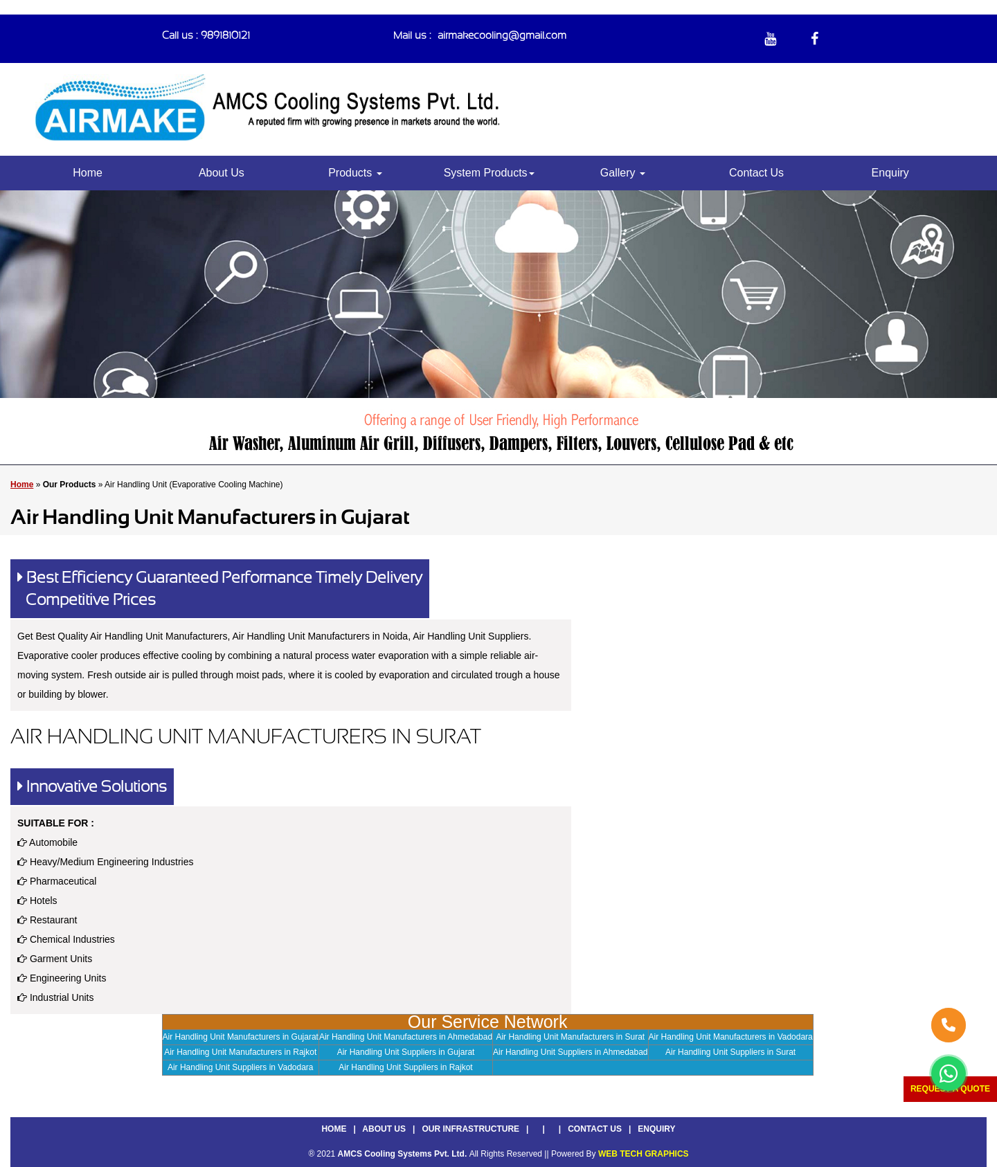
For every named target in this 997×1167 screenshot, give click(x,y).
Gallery (622, 173)
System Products (489, 173)
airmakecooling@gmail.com (502, 35)
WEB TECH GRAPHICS (643, 1154)
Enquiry (890, 173)
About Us (221, 173)
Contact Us (756, 173)
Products (355, 173)
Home (87, 173)
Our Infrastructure (470, 1129)
